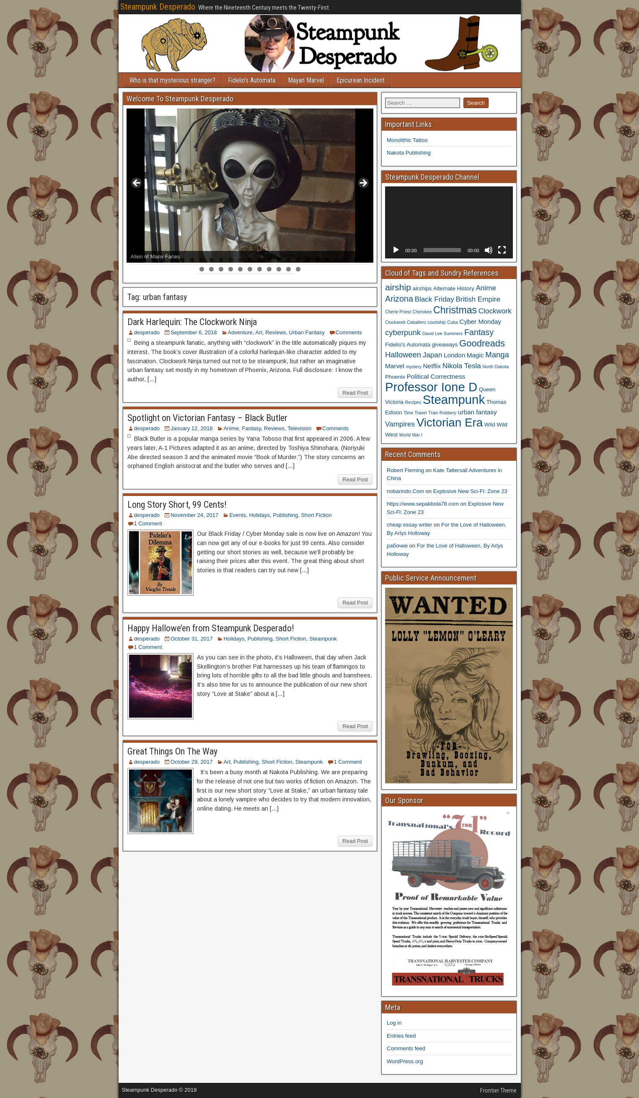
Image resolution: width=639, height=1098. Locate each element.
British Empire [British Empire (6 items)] (477, 299)
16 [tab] (279, 260)
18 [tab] (298, 260)
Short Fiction (316, 515)
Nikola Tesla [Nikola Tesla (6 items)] (461, 366)
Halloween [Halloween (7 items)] (403, 354)
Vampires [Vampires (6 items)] (400, 424)
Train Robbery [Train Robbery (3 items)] (442, 412)
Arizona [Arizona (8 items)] (399, 298)
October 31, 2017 (191, 639)
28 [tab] (221, 269)
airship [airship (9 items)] (398, 287)
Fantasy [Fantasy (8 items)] (479, 332)
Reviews (275, 332)
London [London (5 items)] (454, 355)
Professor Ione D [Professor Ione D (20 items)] (431, 387)
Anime (231, 428)
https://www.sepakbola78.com (423, 504)
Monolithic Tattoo (407, 140)
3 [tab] (153, 260)
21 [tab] (327, 260)
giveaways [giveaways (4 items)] (445, 344)
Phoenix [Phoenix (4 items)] (395, 377)
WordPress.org (405, 1061)
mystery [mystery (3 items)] (414, 366)
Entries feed (401, 1036)
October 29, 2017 (191, 762)
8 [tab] (201, 260)
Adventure (240, 332)
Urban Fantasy (307, 332)
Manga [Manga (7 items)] (497, 354)
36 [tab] (298, 269)
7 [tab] (192, 260)
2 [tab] (144, 260)
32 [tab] (260, 269)
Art (258, 332)
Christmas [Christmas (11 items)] (455, 310)
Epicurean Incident (360, 80)
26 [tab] (202, 269)
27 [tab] (212, 269)
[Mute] (488, 250)
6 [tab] (182, 260)
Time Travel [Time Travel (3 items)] (415, 412)
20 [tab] (318, 260)
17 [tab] (289, 260)
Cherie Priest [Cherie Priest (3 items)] (398, 311)
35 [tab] (289, 269)
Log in (394, 1023)
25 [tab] (366, 260)
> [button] (363, 183)
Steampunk (323, 639)
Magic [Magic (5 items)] (475, 355)
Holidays (259, 515)
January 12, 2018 (191, 428)
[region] (250, 186)
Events (237, 515)
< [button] (137, 183)
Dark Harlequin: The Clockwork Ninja (192, 322)
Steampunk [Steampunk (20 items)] (454, 399)
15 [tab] (270, 260)
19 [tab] (308, 260)
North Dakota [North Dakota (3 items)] (495, 366)
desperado (147, 332)
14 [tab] (260, 260)
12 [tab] (241, 260)
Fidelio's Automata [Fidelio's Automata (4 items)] (407, 344)
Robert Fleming (405, 470)
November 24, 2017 (194, 515)
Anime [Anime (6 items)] (486, 288)
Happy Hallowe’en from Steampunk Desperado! (210, 628)
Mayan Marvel (306, 80)
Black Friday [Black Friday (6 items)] (434, 299)
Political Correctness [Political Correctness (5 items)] (436, 376)
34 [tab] (279, 269)
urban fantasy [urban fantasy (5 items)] (477, 412)
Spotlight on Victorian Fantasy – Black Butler (207, 418)
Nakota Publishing (409, 153)
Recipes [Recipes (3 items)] (413, 402)
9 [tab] (211, 260)
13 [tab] (250, 260)
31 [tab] (250, 269)
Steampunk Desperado (157, 7)
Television (299, 428)
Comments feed (406, 1048)
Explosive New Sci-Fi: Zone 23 (470, 491)
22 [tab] (337, 260)
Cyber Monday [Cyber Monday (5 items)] (480, 321)
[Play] (396, 250)
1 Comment (148, 523)
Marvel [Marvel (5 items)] (394, 365)
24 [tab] (356, 260)
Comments (349, 332)
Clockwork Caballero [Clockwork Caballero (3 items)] (405, 322)
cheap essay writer (409, 525)
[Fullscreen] (502, 250)
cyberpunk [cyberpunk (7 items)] (403, 332)
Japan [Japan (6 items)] (432, 355)
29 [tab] (231, 269)
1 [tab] (134, 260)
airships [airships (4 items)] (422, 288)
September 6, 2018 (194, 332)
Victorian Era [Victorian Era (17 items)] (450, 422)
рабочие (397, 546)
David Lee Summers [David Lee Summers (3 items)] (442, 333)
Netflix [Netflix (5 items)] (432, 365)
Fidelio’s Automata (251, 80)
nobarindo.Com (405, 491)
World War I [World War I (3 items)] (411, 434)
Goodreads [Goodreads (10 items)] (482, 343)
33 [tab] (270, 269)
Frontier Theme (498, 1090)
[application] (449, 222)
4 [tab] (163, 260)
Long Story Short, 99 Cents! (177, 504)
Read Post (355, 393)
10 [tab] (221, 260)
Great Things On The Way (172, 751)
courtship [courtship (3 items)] (436, 322)
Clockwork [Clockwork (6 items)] (495, 311)
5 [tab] (173, 260)
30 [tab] (241, 269)
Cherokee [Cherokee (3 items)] (422, 311)
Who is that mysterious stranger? (172, 80)
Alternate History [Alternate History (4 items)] (453, 288)
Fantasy (251, 428)
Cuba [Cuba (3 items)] (452, 322)
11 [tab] (231, 260)
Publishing (285, 515)
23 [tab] (347, 260)
